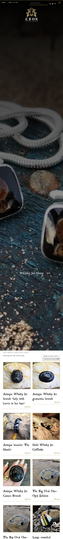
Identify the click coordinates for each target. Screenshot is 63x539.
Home (4, 352)
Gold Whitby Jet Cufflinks (43, 446)
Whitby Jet (10, 352)
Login (3, 2)
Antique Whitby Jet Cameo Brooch (15, 493)
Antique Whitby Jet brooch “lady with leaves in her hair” (15, 398)
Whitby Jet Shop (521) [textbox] (50, 356)
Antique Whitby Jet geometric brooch (45, 396)
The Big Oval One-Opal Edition (45, 493)
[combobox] (51, 356)
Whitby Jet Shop (18, 352)
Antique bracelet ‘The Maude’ (16, 446)
